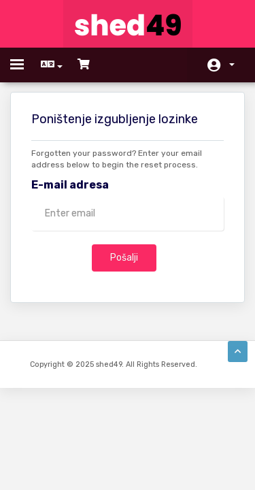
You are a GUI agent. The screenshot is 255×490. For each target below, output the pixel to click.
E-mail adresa (70, 184)
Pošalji (124, 257)
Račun (232, 64)
